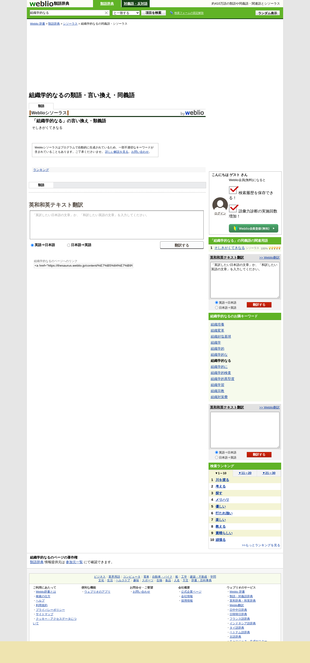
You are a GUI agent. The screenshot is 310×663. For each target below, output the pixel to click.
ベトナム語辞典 (240, 632)
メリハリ (222, 500)
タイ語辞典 (237, 627)
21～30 (269, 473)
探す (219, 493)
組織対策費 (219, 397)
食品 (168, 580)
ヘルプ (40, 600)
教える (221, 526)
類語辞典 (107, 4)
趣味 (136, 580)
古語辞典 (235, 636)
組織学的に (219, 367)
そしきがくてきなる (229, 248)
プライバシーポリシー (50, 609)
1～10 (220, 473)
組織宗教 (217, 391)
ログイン (220, 213)
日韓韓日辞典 (238, 614)
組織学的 (217, 348)
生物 (159, 580)
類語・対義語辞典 (241, 596)
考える (221, 486)
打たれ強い (224, 513)
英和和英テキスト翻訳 (56, 204)
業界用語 (114, 576)
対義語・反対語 (135, 4)
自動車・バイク (162, 576)
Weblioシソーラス (49, 112)
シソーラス (70, 23)
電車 (146, 576)
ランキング (41, 170)
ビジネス (100, 576)
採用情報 (187, 600)
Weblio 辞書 (37, 23)
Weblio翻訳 (237, 605)
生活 (110, 580)
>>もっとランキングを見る (261, 545)
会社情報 (187, 596)
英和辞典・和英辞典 (243, 600)
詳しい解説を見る (116, 151)
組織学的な (219, 355)
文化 (101, 580)
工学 (184, 576)
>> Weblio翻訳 (269, 257)
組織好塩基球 (221, 336)
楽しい (221, 520)
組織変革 (217, 330)
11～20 (245, 473)
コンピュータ (131, 576)
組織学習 (217, 385)
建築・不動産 (198, 576)
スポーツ (148, 580)
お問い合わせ (140, 151)
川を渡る (222, 480)
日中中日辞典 (238, 609)
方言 (185, 580)
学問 (213, 576)
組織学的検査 (221, 373)
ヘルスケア (123, 580)
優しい (221, 506)
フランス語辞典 (240, 618)
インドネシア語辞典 (243, 623)
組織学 (216, 342)
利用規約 (41, 605)
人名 (177, 580)
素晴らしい (224, 533)
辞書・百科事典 (201, 580)
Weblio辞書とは (46, 591)
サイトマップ (44, 614)
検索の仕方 (43, 596)
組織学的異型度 (222, 379)
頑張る (221, 540)
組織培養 (217, 324)
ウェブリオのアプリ (97, 591)
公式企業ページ (191, 591)
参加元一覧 (74, 562)
